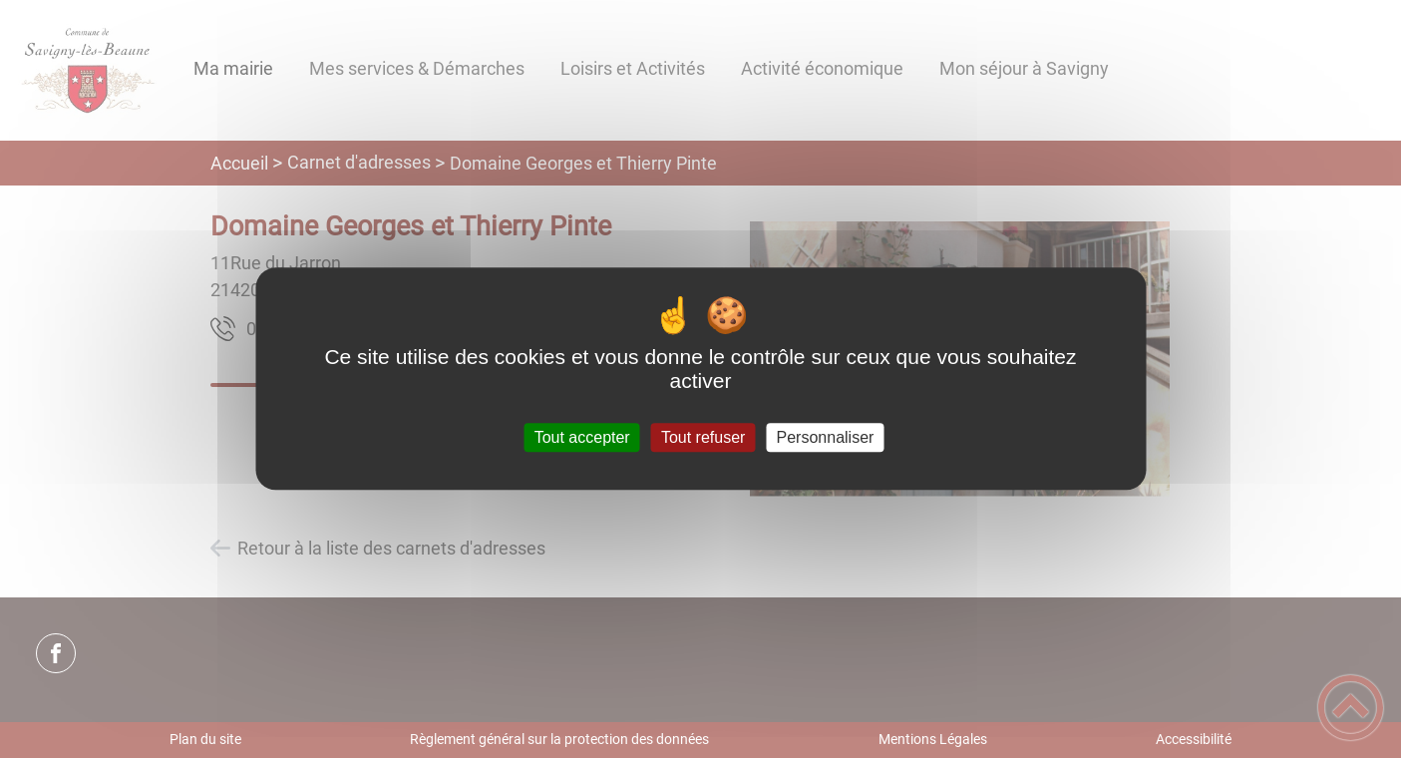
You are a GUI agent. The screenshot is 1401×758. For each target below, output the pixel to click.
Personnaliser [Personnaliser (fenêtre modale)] (826, 437)
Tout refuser (703, 437)
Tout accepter (582, 437)
